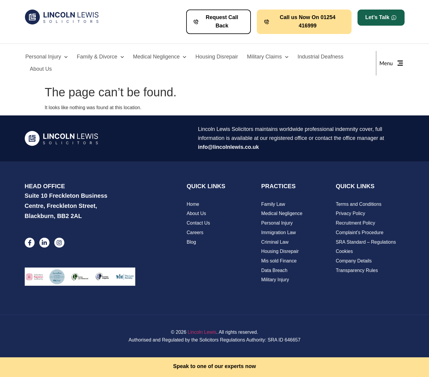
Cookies (344, 251)
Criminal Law (275, 242)
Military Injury (275, 280)
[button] (381, 18)
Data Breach (274, 271)
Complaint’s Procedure (360, 232)
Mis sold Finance (279, 261)
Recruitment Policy (355, 223)
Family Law (273, 204)
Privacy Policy (351, 213)
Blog (191, 242)
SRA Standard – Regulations (366, 242)
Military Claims (268, 57)
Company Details (354, 261)
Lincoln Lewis (202, 332)
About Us (41, 69)
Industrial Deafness (320, 57)
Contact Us (198, 223)
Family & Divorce (100, 57)
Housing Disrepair (216, 57)
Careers (194, 232)
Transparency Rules (357, 271)
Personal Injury (46, 57)
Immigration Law (278, 232)
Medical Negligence (159, 57)
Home (192, 204)
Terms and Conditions (359, 204)
